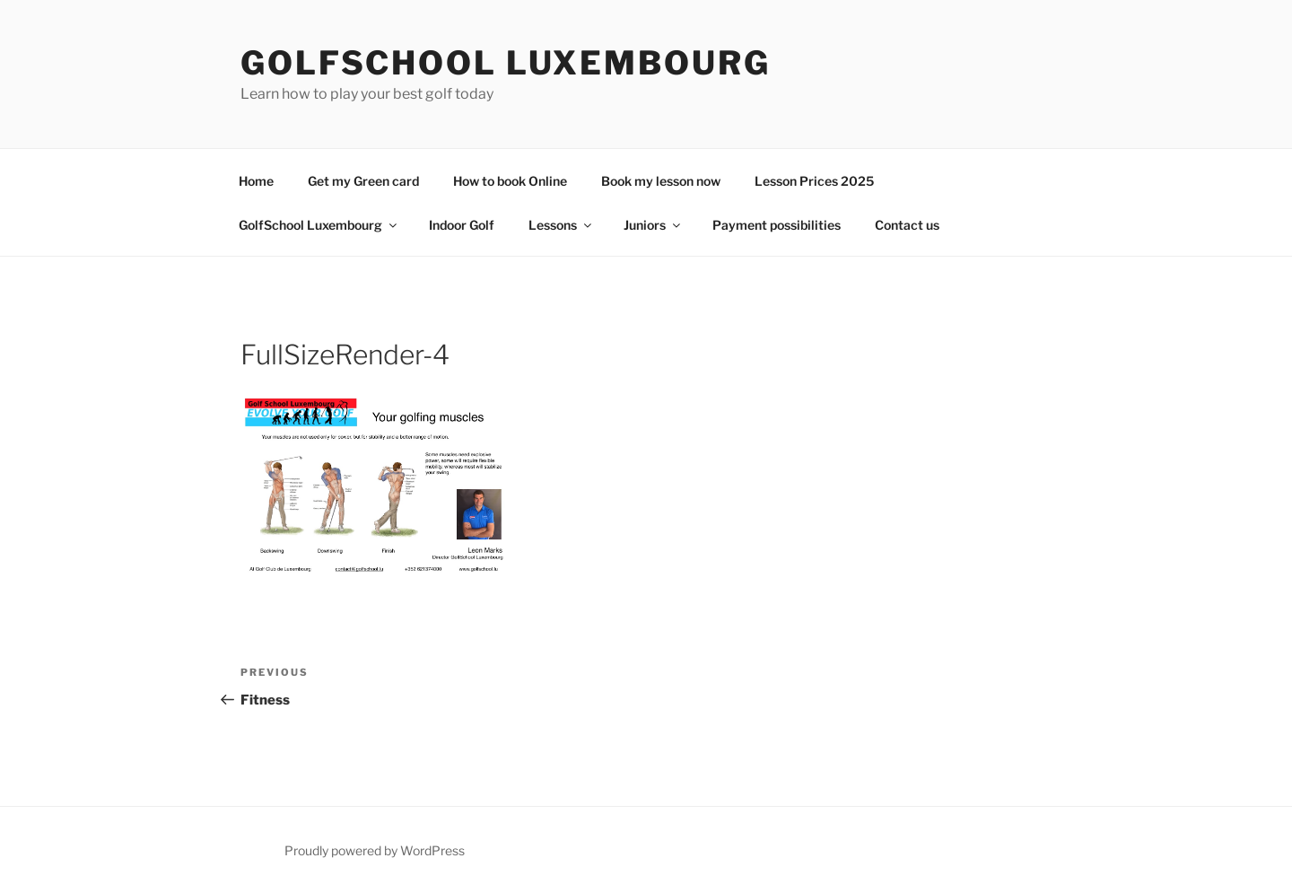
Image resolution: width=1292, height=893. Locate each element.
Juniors (653, 224)
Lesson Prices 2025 (814, 180)
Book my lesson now (660, 180)
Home (256, 180)
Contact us (907, 224)
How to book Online (510, 180)
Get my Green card (363, 180)
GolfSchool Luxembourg (505, 63)
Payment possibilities (776, 224)
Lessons (561, 224)
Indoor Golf (461, 224)
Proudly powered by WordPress (374, 850)
